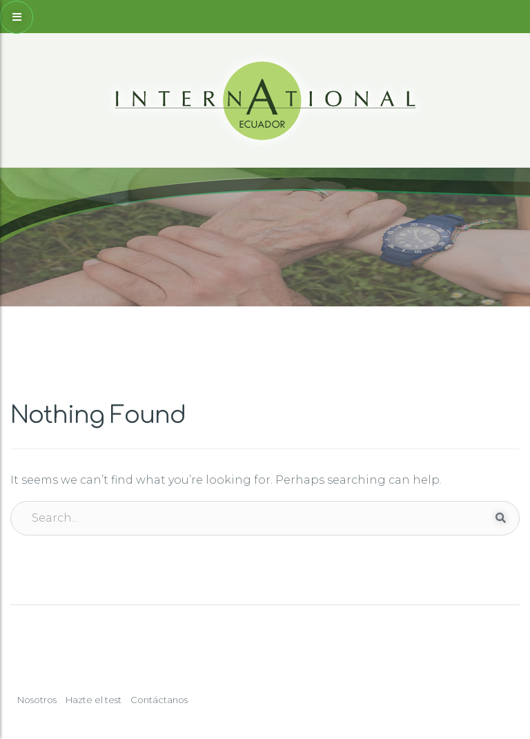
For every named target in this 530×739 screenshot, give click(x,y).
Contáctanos (159, 699)
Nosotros (37, 699)
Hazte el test (93, 699)
